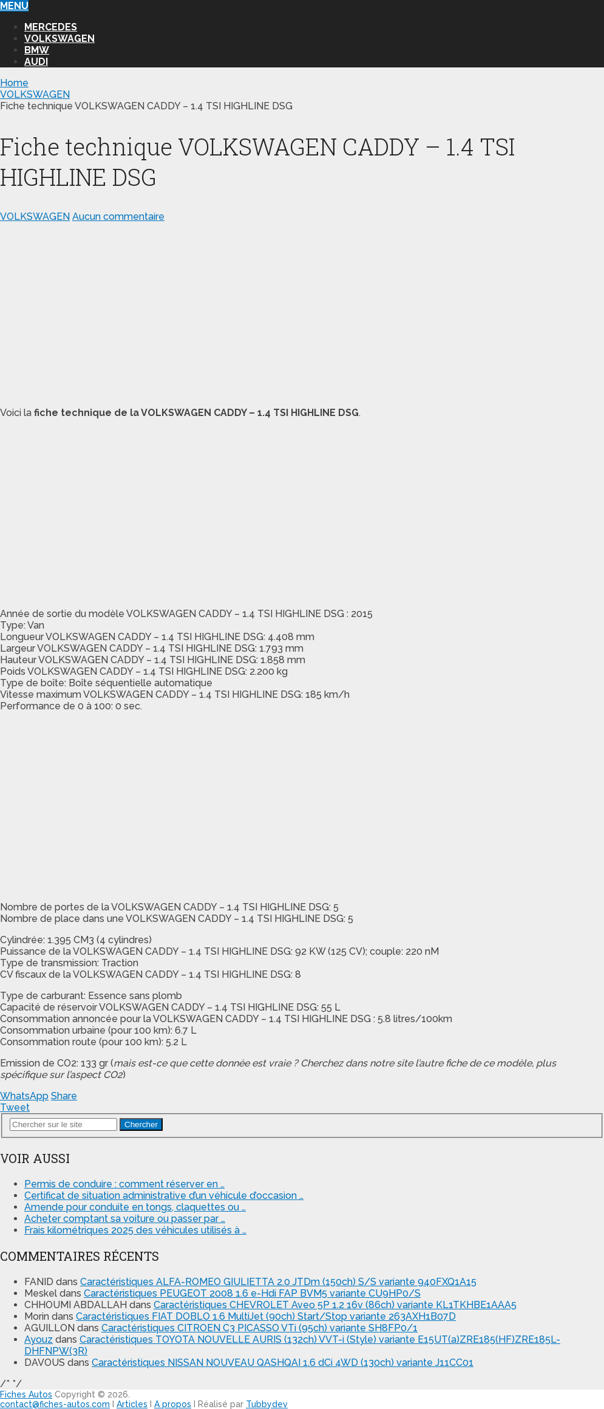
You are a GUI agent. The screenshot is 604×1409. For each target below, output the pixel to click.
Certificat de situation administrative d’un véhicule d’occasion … (164, 1195)
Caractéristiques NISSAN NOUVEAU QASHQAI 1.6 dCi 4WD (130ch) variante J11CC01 (282, 1362)
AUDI (36, 61)
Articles (132, 1404)
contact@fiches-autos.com (55, 1404)
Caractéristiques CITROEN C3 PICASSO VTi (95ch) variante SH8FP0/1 (259, 1328)
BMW (36, 50)
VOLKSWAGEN (59, 38)
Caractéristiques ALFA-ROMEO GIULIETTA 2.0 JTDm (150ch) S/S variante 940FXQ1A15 (278, 1282)
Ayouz (38, 1339)
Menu (14, 6)
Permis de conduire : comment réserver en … (124, 1184)
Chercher (141, 1124)
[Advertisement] (302, 312)
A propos (172, 1404)
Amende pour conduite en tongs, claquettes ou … (135, 1207)
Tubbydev (267, 1404)
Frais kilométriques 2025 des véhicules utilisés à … (135, 1230)
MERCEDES (50, 27)
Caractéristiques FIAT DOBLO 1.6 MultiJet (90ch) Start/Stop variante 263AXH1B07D (266, 1316)
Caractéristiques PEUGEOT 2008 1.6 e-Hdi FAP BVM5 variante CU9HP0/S (252, 1293)
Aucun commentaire (118, 216)
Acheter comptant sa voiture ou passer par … (124, 1218)
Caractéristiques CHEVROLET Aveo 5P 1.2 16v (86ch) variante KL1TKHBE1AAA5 (335, 1305)
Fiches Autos (26, 1394)
